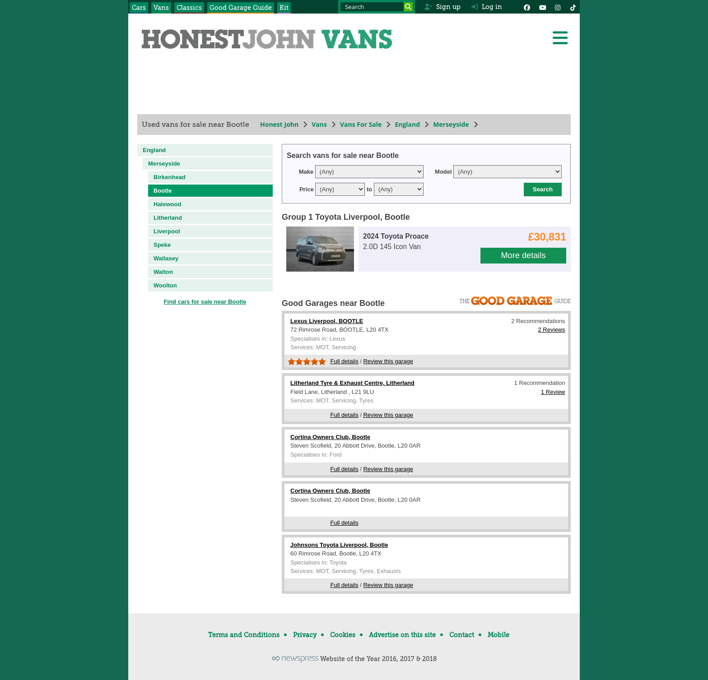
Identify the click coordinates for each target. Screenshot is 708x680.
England (407, 124)
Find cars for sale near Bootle (205, 301)
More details (523, 255)
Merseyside (451, 124)
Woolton (165, 285)
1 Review (553, 392)
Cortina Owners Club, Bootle (330, 437)
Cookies (342, 634)
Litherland (168, 217)
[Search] (408, 6)
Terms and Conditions (243, 634)
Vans (161, 7)
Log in (486, 6)
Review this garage (388, 361)
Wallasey (166, 258)
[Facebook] (527, 6)
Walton (163, 271)
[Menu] (559, 37)
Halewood (167, 204)
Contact (461, 634)
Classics (189, 7)
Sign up (442, 6)
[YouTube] (542, 6)
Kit (284, 7)
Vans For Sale (361, 124)
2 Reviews (551, 329)
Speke (162, 244)
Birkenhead (170, 177)
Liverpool (167, 231)
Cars (139, 7)
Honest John (279, 124)
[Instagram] (557, 6)
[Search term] (376, 7)
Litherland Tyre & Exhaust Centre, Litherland (352, 382)
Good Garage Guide (241, 7)
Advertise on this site (402, 634)
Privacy (305, 634)
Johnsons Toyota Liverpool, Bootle (339, 544)
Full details (345, 361)
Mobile (498, 634)
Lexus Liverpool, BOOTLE (326, 321)
